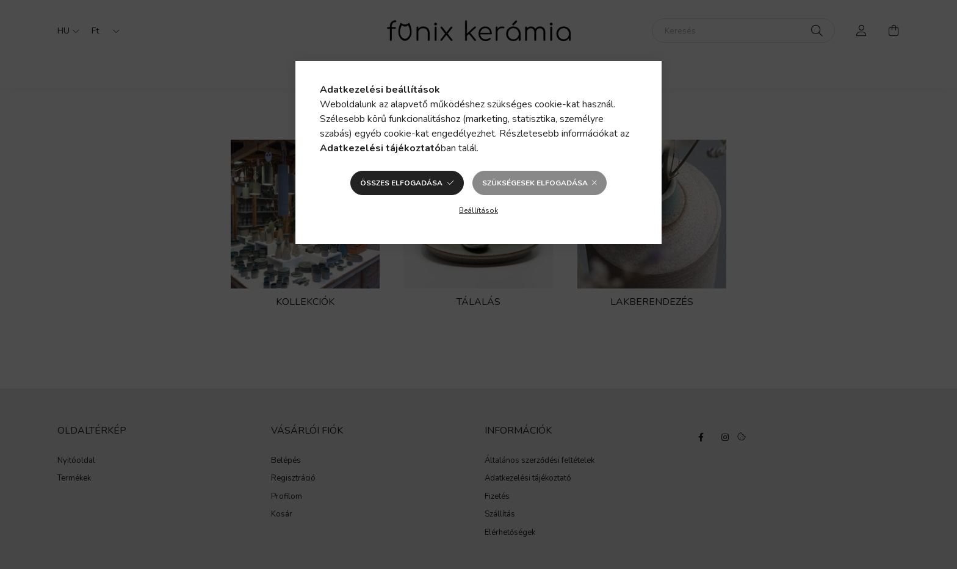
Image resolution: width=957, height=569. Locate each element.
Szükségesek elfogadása (535, 183)
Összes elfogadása (401, 183)
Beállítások (478, 210)
